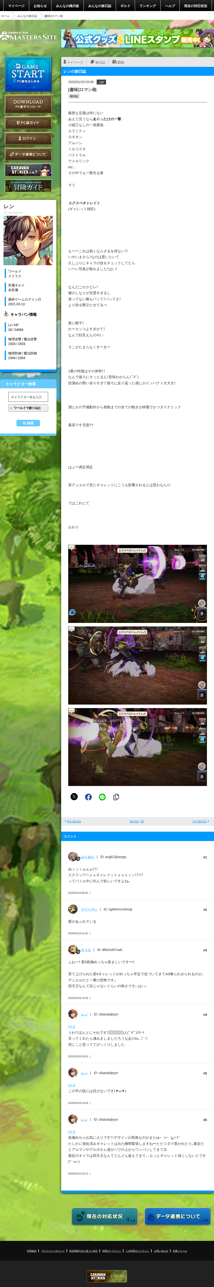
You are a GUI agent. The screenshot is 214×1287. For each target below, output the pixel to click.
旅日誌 (100, 62)
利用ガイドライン (111, 1250)
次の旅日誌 (200, 821)
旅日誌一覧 (137, 821)
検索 (30, 423)
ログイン (28, 138)
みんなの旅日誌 (99, 5)
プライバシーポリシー (53, 1250)
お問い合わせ (161, 1250)
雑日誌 (74, 96)
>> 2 (71, 1084)
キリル (86, 949)
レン (84, 1014)
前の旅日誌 (74, 821)
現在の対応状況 (195, 5)
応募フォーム (180, 1250)
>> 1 (71, 1026)
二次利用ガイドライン (137, 1250)
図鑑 (121, 62)
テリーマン (89, 909)
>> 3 (71, 1131)
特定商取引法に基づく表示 (83, 1250)
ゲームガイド (28, 185)
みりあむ (87, 856)
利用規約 (31, 1250)
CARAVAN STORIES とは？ (28, 170)
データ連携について (28, 154)
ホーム (5, 16)
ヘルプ (170, 5)
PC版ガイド (28, 122)
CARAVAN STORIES (107, 1276)
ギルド (125, 5)
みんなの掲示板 (67, 5)
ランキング (147, 5)
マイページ (16, 5)
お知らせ (40, 5)
